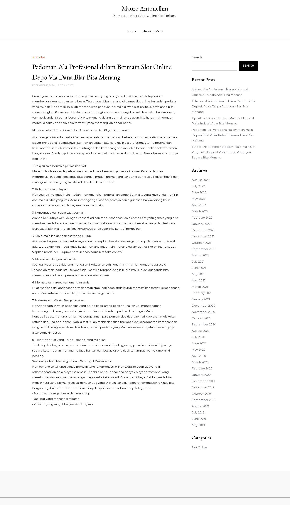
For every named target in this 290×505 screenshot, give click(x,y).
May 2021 (198, 274)
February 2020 (202, 368)
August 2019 (200, 406)
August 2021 (200, 255)
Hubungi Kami (153, 31)
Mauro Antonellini (145, 8)
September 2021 (203, 249)
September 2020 (204, 324)
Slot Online (38, 57)
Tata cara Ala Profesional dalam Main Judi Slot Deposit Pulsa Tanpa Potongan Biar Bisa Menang (224, 106)
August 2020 (201, 330)
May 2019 (198, 425)
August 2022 (200, 180)
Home (131, 31)
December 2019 (203, 381)
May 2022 (198, 198)
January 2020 (201, 374)
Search (197, 57)
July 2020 (198, 337)
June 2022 (199, 192)
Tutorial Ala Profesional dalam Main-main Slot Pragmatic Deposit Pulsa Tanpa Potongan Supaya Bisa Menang (223, 152)
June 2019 (199, 418)
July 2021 (198, 261)
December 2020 (203, 305)
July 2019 (198, 412)
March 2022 (200, 211)
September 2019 (203, 400)
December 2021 (203, 230)
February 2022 (202, 217)
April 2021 (198, 280)
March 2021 (200, 286)
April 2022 (199, 205)
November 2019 (203, 387)
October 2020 (202, 318)
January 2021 (201, 299)
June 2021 (199, 268)
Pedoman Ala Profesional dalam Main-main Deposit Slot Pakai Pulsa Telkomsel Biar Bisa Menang (223, 135)
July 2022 (198, 186)
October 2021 (201, 242)
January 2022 (201, 224)
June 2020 (199, 343)
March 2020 (200, 362)
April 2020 (199, 356)
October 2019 (201, 393)
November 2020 (203, 312)
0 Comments (65, 85)
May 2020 (198, 349)
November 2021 (203, 236)
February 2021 (202, 293)
